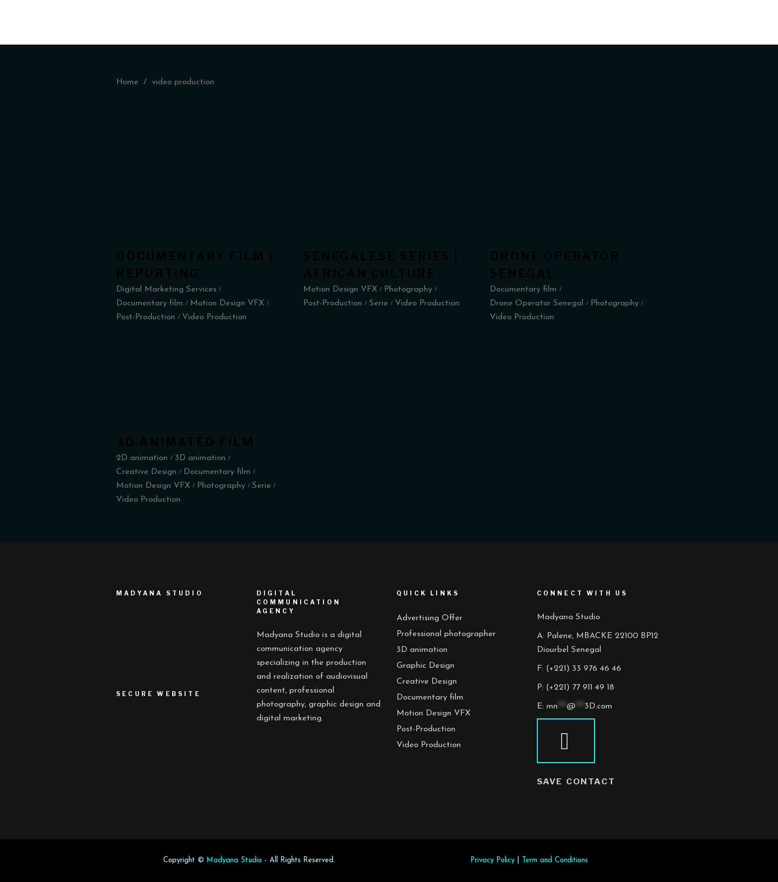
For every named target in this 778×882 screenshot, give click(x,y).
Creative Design (426, 681)
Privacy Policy (492, 860)
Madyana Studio (234, 860)
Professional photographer (446, 634)
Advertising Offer (429, 618)
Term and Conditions (555, 860)
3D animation (422, 650)
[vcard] (566, 741)
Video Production (428, 745)
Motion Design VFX (433, 713)
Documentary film (429, 697)
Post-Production (425, 729)
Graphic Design (425, 665)
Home (127, 82)
